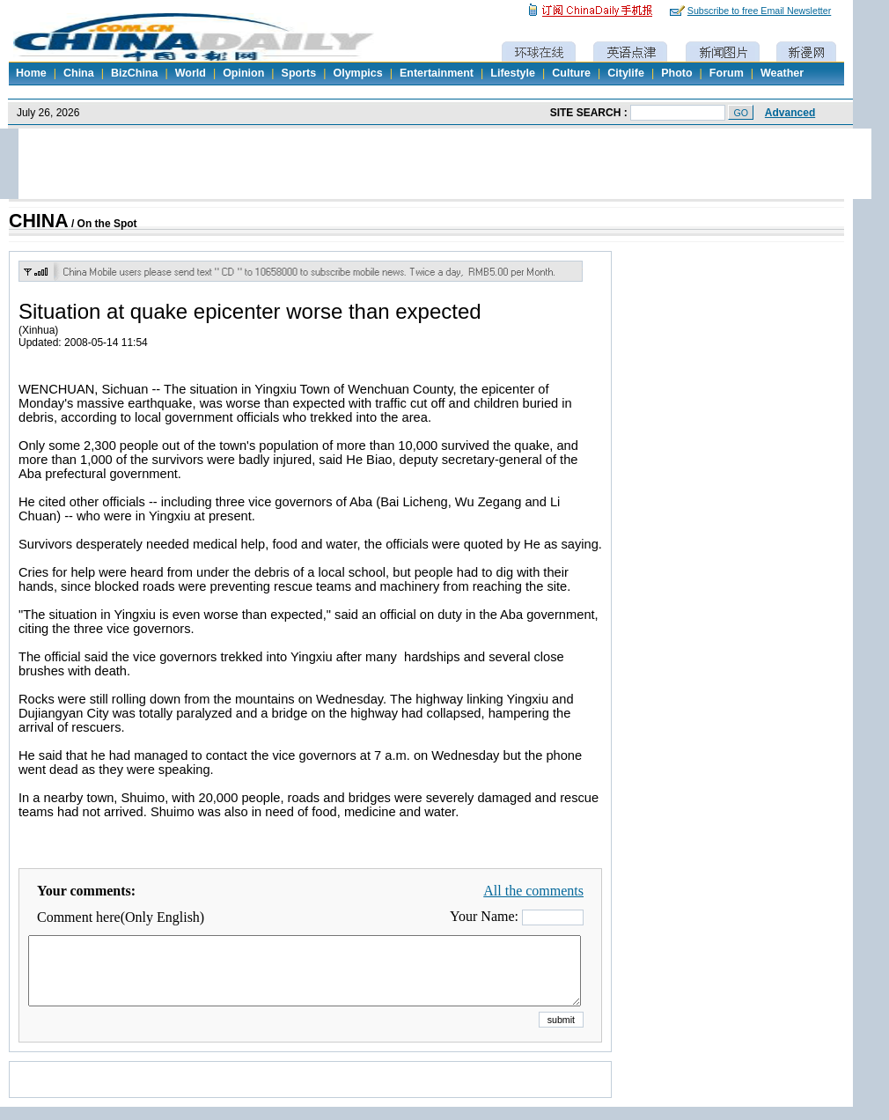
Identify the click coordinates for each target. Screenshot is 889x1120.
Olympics (357, 73)
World (190, 73)
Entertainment (437, 73)
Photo (676, 73)
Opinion (243, 73)
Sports (299, 73)
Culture (571, 73)
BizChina (134, 73)
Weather (782, 73)
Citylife (625, 73)
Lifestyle (512, 73)
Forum (726, 73)
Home (31, 73)
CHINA (39, 221)
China (78, 73)
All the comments (533, 890)
